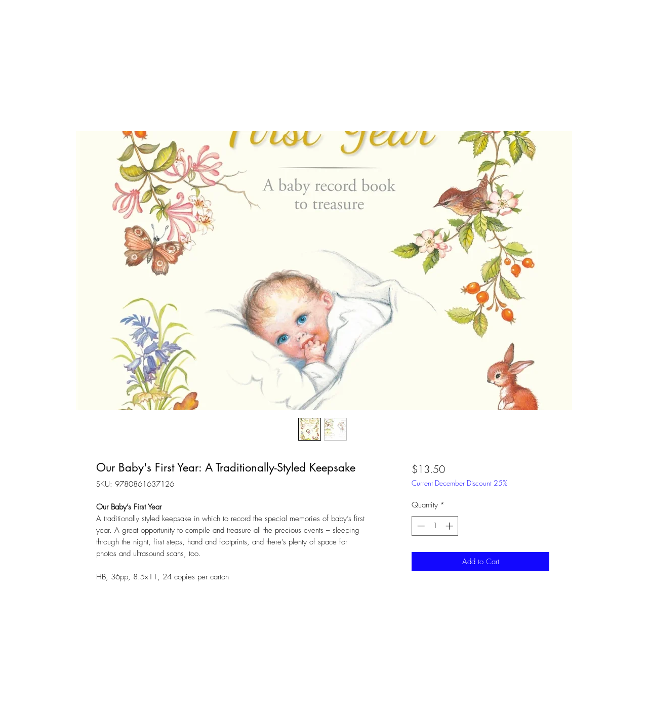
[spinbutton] (435, 526)
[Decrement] (420, 526)
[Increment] (450, 526)
